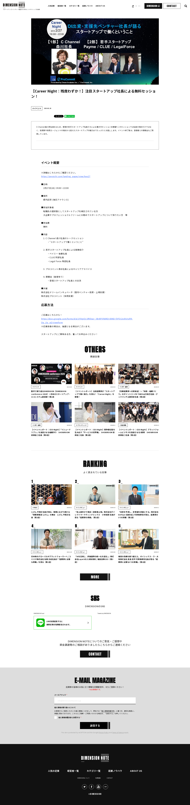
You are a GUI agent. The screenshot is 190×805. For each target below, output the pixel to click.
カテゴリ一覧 (74, 6)
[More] (95, 576)
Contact (110, 778)
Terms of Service (118, 732)
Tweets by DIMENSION (104, 613)
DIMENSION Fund (39, 613)
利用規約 (98, 778)
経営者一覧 (62, 6)
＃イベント (36, 108)
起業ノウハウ (87, 6)
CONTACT (172, 6)
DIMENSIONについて (83, 778)
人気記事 (51, 6)
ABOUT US (100, 6)
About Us (136, 770)
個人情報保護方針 (107, 711)
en (139, 6)
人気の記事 (53, 770)
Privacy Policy (104, 732)
